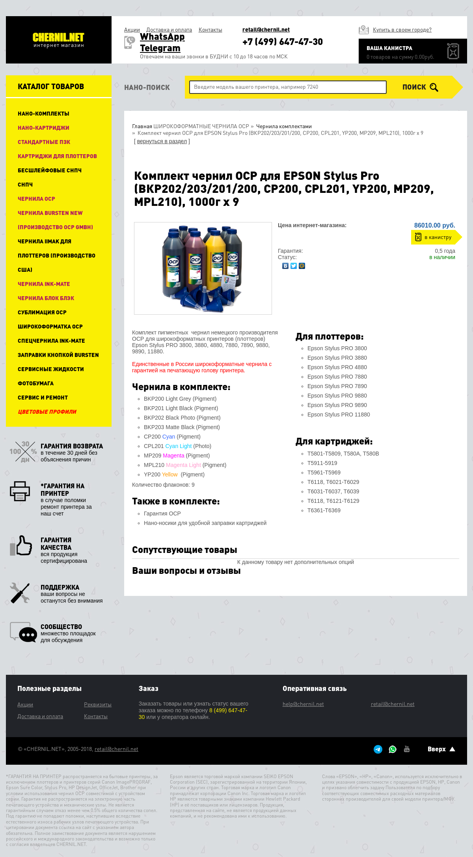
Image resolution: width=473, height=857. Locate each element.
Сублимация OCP (42, 312)
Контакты (210, 29)
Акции (132, 29)
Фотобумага (36, 382)
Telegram (160, 47)
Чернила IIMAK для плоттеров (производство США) (56, 255)
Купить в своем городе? (402, 29)
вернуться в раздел (162, 141)
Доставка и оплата (169, 29)
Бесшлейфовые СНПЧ (50, 170)
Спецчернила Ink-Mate (51, 340)
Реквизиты (98, 704)
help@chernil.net (303, 703)
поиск (420, 87)
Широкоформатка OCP (50, 326)
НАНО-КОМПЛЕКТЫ (43, 113)
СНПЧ (25, 184)
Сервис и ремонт (43, 397)
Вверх (441, 749)
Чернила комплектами (283, 125)
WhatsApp (162, 36)
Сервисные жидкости (51, 368)
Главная (142, 125)
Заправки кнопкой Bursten (58, 354)
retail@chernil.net (266, 29)
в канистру (438, 236)
